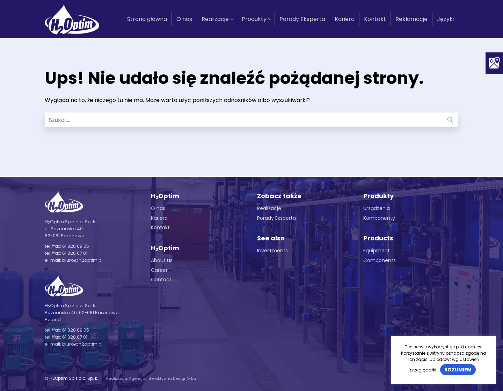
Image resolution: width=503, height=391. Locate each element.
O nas (158, 208)
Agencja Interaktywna (150, 378)
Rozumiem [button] (458, 369)
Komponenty (379, 218)
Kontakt (160, 227)
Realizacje (269, 208)
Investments (272, 250)
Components (379, 260)
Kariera (159, 218)
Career (159, 270)
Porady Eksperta (276, 218)
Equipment (376, 250)
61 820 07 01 (74, 253)
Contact (161, 279)
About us (162, 260)
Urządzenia (376, 208)
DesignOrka (184, 378)
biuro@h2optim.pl (82, 260)
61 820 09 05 (75, 246)
